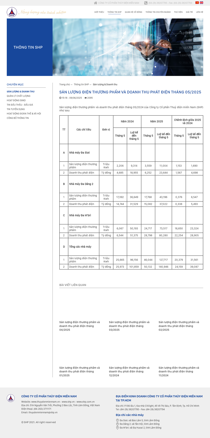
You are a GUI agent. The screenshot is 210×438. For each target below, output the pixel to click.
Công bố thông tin (18, 118)
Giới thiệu (99, 12)
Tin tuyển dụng (16, 109)
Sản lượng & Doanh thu (105, 84)
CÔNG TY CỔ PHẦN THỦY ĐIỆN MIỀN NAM (116, 3)
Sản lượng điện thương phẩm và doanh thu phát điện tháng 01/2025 (79, 371)
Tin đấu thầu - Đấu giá (20, 104)
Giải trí (189, 12)
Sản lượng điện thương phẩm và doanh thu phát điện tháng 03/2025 (129, 326)
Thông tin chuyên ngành (158, 12)
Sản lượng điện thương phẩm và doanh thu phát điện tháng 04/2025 (79, 326)
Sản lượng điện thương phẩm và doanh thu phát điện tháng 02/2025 (179, 326)
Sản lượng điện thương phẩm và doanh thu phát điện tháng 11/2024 (179, 371)
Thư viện (178, 12)
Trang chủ (64, 84)
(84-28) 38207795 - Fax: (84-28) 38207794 (168, 3)
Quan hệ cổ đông (133, 12)
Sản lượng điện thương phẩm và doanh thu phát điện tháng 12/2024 (129, 371)
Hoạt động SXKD (16, 100)
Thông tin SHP (114, 12)
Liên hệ (199, 12)
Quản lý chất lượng (18, 96)
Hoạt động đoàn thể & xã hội (24, 113)
